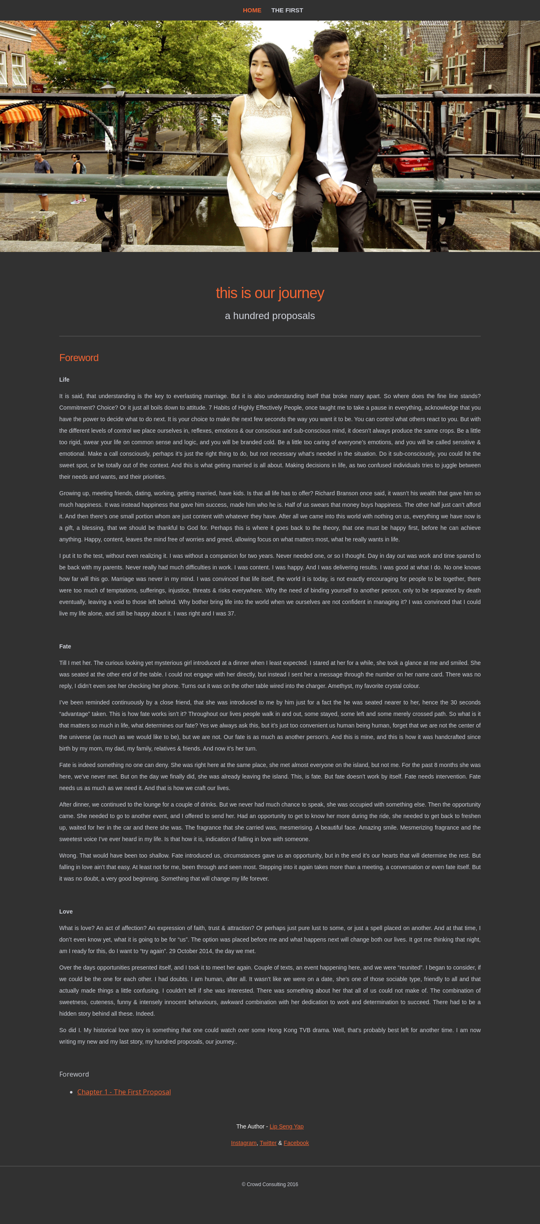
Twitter (268, 1143)
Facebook (296, 1143)
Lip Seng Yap (287, 1126)
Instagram (243, 1143)
